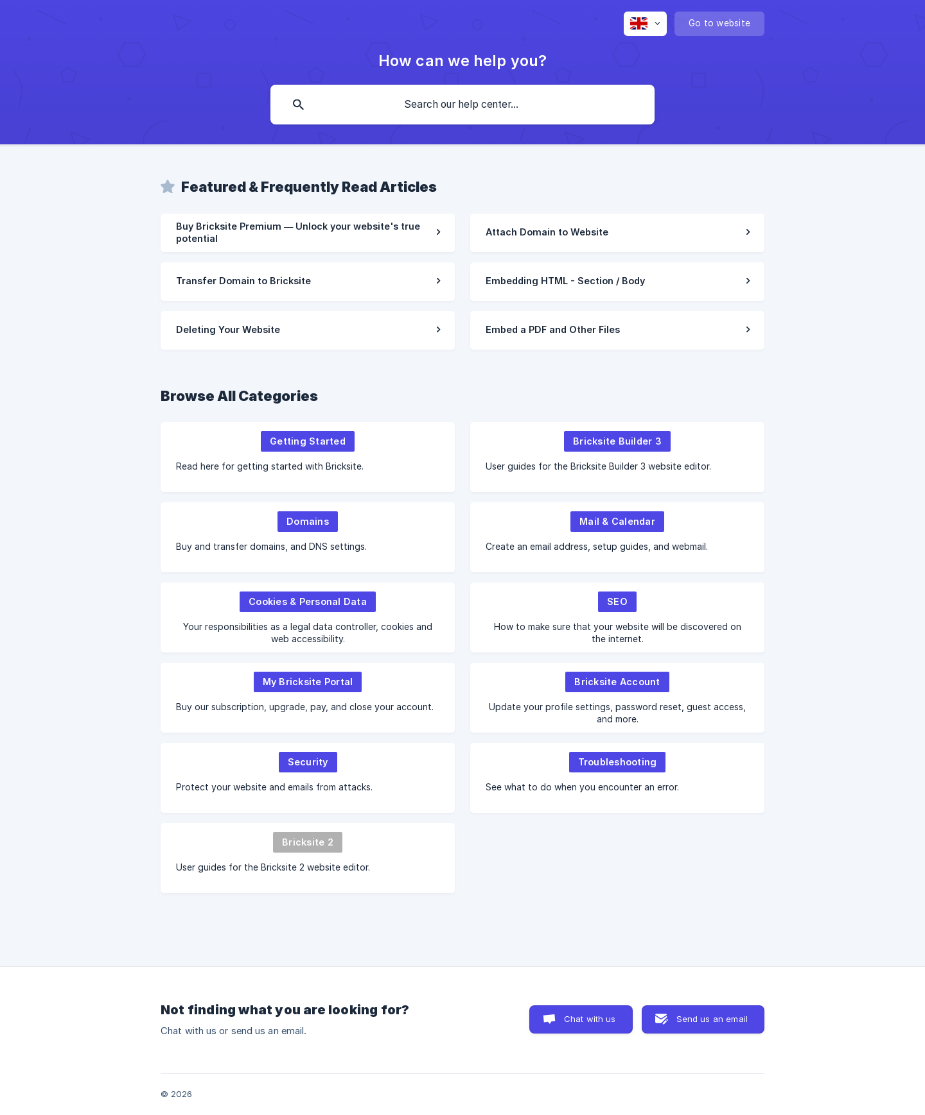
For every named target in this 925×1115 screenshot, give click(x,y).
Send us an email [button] (712, 1019)
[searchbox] (462, 104)
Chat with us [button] (590, 1019)
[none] (645, 24)
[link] (308, 233)
